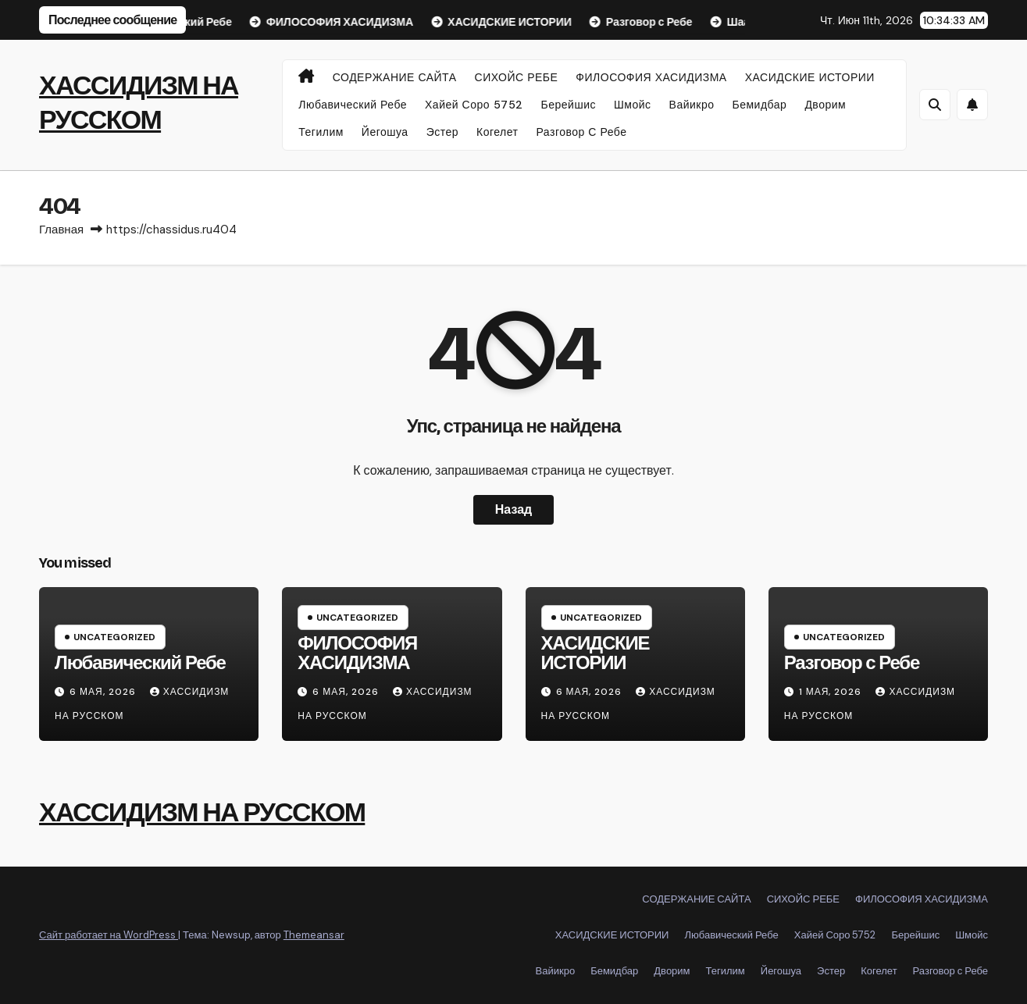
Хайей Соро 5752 (474, 105)
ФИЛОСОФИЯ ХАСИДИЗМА (651, 77)
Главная (61, 229)
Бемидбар (760, 105)
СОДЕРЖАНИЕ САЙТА (395, 77)
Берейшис (568, 105)
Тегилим (321, 132)
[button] (934, 104)
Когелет (497, 132)
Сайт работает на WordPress (108, 935)
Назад (513, 509)
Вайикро (692, 105)
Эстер (442, 132)
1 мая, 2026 (832, 691)
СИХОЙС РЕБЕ (516, 77)
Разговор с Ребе (582, 132)
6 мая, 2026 (104, 691)
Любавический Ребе (352, 105)
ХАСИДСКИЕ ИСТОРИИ (810, 77)
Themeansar (313, 935)
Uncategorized (114, 637)
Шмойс (632, 105)
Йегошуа (385, 132)
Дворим (825, 105)
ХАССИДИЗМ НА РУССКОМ (202, 812)
